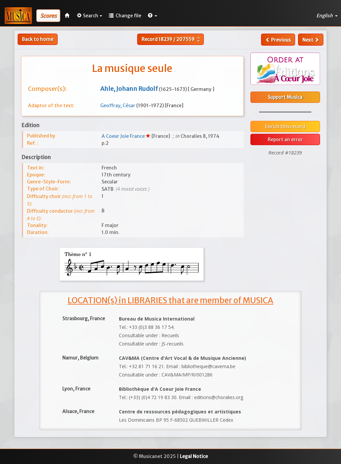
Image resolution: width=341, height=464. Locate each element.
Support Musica (285, 97)
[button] (153, 15)
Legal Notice (194, 456)
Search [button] (89, 16)
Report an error (285, 139)
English (327, 16)
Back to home (37, 39)
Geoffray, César (118, 106)
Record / (171, 39)
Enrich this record (285, 126)
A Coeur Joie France (124, 136)
